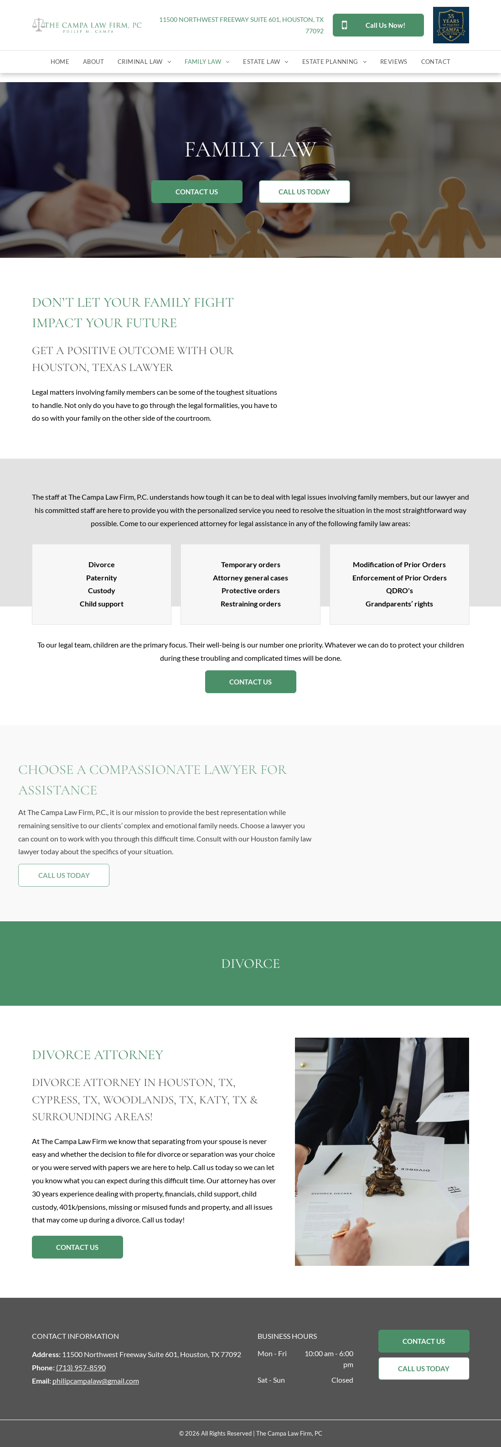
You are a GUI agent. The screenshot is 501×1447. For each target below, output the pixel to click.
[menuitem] (60, 62)
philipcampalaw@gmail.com (95, 1380)
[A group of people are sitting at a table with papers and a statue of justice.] (382, 1152)
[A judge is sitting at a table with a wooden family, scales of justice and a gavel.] (382, 358)
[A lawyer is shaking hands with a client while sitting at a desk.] (417, 823)
